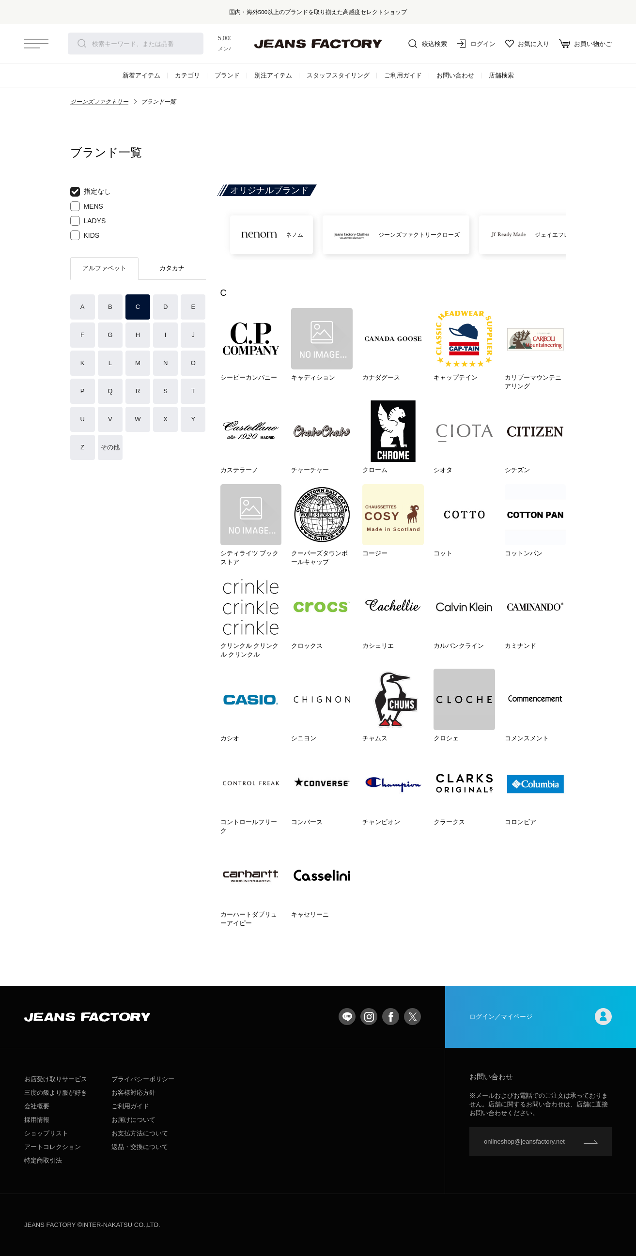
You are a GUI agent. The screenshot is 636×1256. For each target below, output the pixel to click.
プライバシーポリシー (142, 1079)
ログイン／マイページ (540, 1016)
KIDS (85, 235)
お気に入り (527, 43)
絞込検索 (427, 43)
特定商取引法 (43, 1160)
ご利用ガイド (403, 75)
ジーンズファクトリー (99, 101)
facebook (390, 1016)
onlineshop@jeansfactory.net (524, 1141)
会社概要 (36, 1106)
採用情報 (36, 1119)
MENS (86, 206)
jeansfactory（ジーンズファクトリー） (318, 43)
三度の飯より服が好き (55, 1092)
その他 (110, 447)
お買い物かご (585, 43)
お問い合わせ (455, 75)
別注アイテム (273, 75)
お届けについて (133, 1119)
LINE (347, 1016)
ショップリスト (46, 1133)
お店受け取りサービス (55, 1079)
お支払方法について (139, 1133)
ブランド (227, 75)
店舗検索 (501, 75)
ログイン (476, 43)
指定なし (90, 192)
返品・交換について (139, 1146)
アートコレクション (52, 1146)
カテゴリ (187, 75)
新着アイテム (141, 75)
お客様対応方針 (133, 1092)
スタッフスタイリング (338, 75)
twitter (412, 1016)
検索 (82, 43)
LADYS (88, 221)
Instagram (368, 1016)
